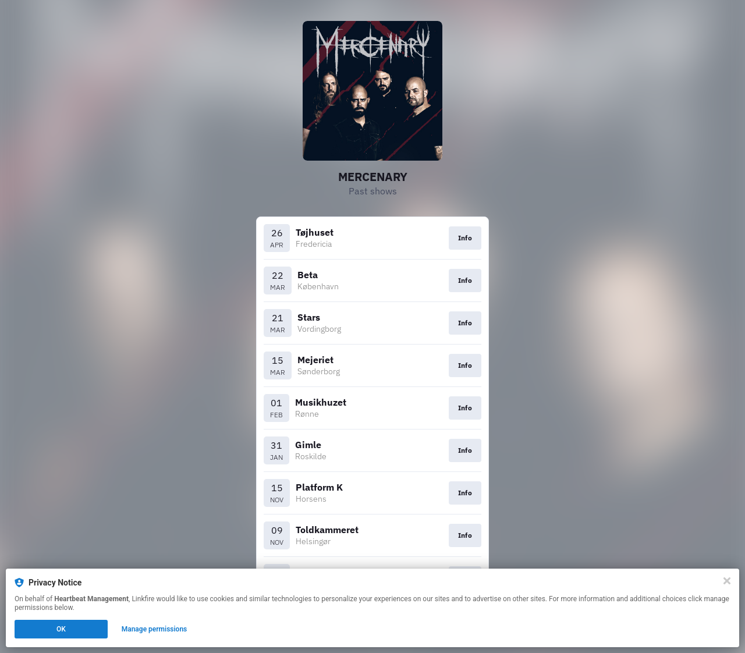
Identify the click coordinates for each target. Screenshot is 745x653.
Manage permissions (154, 629)
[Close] (727, 581)
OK (61, 629)
